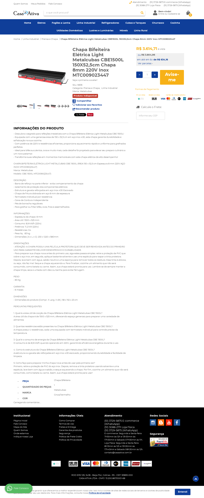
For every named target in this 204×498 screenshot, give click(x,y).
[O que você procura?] (142, 13)
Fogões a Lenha (61, 23)
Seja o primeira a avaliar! (85, 80)
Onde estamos (21, 434)
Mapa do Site (20, 427)
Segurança (64, 434)
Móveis (124, 31)
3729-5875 (177, 5)
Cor (25, 398)
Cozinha (175, 23)
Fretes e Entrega (67, 427)
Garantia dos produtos (70, 430)
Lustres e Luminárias (101, 31)
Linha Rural (140, 31)
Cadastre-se (174, 14)
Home (27, 23)
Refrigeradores (110, 23)
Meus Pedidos (38, 4)
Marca (26, 393)
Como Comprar (67, 421)
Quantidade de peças (36, 387)
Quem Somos (21, 4)
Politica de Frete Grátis (70, 437)
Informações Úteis (71, 415)
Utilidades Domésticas (70, 31)
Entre (161, 14)
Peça (25, 381)
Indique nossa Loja (23, 437)
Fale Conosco (55, 4)
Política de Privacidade (70, 440)
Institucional (22, 415)
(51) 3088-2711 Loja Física (148, 5)
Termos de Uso (66, 424)
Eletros (41, 23)
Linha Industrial (86, 23)
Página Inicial (20, 421)
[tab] (37, 381)
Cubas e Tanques (135, 23)
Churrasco (158, 23)
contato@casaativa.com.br (118, 453)
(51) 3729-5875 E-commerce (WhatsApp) (170, 2)
